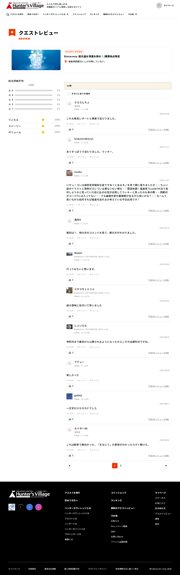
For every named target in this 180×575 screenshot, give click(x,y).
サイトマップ (14, 568)
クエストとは (71, 518)
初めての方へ (33, 14)
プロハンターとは (73, 534)
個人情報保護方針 (72, 568)
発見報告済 (160, 508)
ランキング (94, 14)
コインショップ (79, 14)
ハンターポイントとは (75, 528)
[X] (20, 507)
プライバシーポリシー (97, 568)
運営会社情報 (50, 568)
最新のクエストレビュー (113, 14)
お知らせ (115, 520)
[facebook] (29, 507)
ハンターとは (71, 523)
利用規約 (32, 568)
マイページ (160, 492)
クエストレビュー (163, 513)
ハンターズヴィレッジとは (54, 14)
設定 (157, 524)
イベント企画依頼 (119, 541)
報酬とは (69, 539)
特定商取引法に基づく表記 (127, 568)
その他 (131, 14)
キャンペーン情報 (119, 526)
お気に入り (160, 503)
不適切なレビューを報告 (158, 129)
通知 (157, 518)
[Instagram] (38, 507)
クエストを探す (17, 14)
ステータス (160, 497)
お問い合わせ (117, 536)
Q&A (113, 531)
